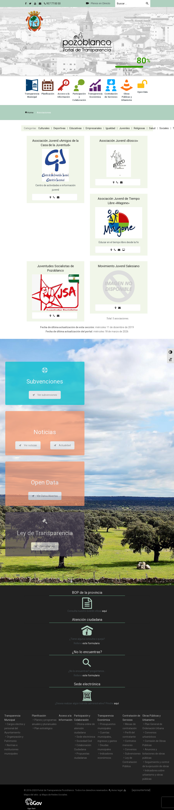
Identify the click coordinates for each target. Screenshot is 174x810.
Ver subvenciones (44, 394)
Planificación (39, 715)
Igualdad (110, 128)
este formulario (91, 643)
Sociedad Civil (84, 741)
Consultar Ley (45, 546)
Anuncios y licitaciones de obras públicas (153, 753)
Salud (152, 128)
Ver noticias (28, 445)
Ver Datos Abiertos (45, 496)
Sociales (164, 128)
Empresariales (94, 128)
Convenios (131, 749)
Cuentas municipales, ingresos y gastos (107, 736)
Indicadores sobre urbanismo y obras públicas (153, 774)
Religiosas (139, 128)
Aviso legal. (116, 790)
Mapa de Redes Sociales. (53, 794)
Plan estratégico (43, 728)
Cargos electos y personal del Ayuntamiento (14, 728)
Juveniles (124, 128)
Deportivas (59, 128)
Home (29, 112)
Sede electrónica (86, 736)
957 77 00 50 (52, 3)
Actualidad (62, 445)
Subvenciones (133, 753)
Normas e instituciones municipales (11, 749)
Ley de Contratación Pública (130, 762)
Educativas (76, 128)
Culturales (44, 128)
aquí (104, 611)
